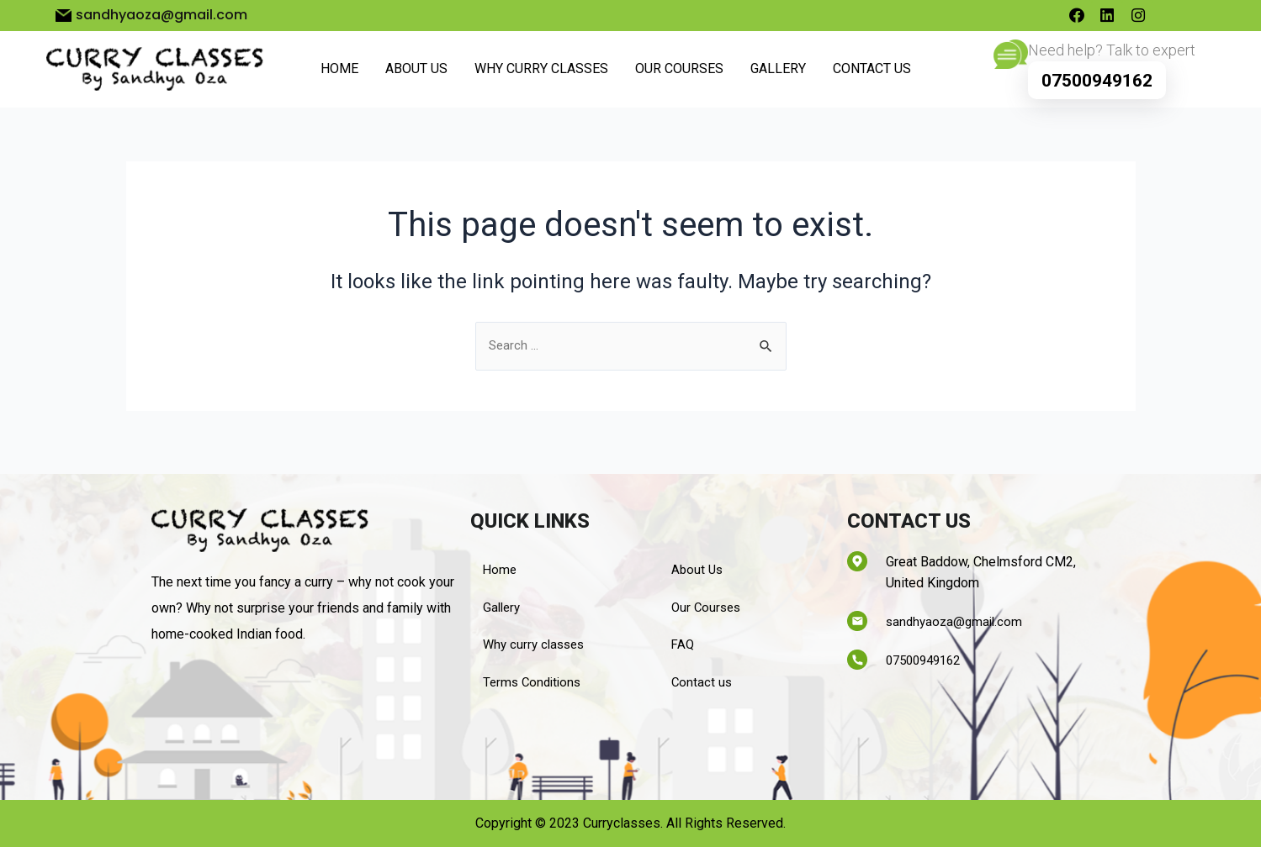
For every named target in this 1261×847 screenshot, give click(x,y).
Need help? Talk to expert (1111, 52)
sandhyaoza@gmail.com (957, 617)
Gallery (778, 72)
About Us (416, 72)
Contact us (872, 72)
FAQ (683, 643)
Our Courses (679, 72)
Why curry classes (541, 72)
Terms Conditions (534, 682)
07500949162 (1096, 84)
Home (339, 72)
